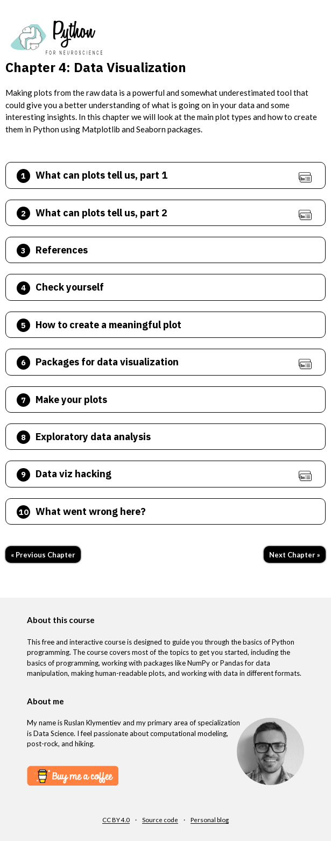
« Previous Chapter (43, 554)
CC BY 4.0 (116, 819)
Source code (160, 819)
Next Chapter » (294, 554)
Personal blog (210, 819)
